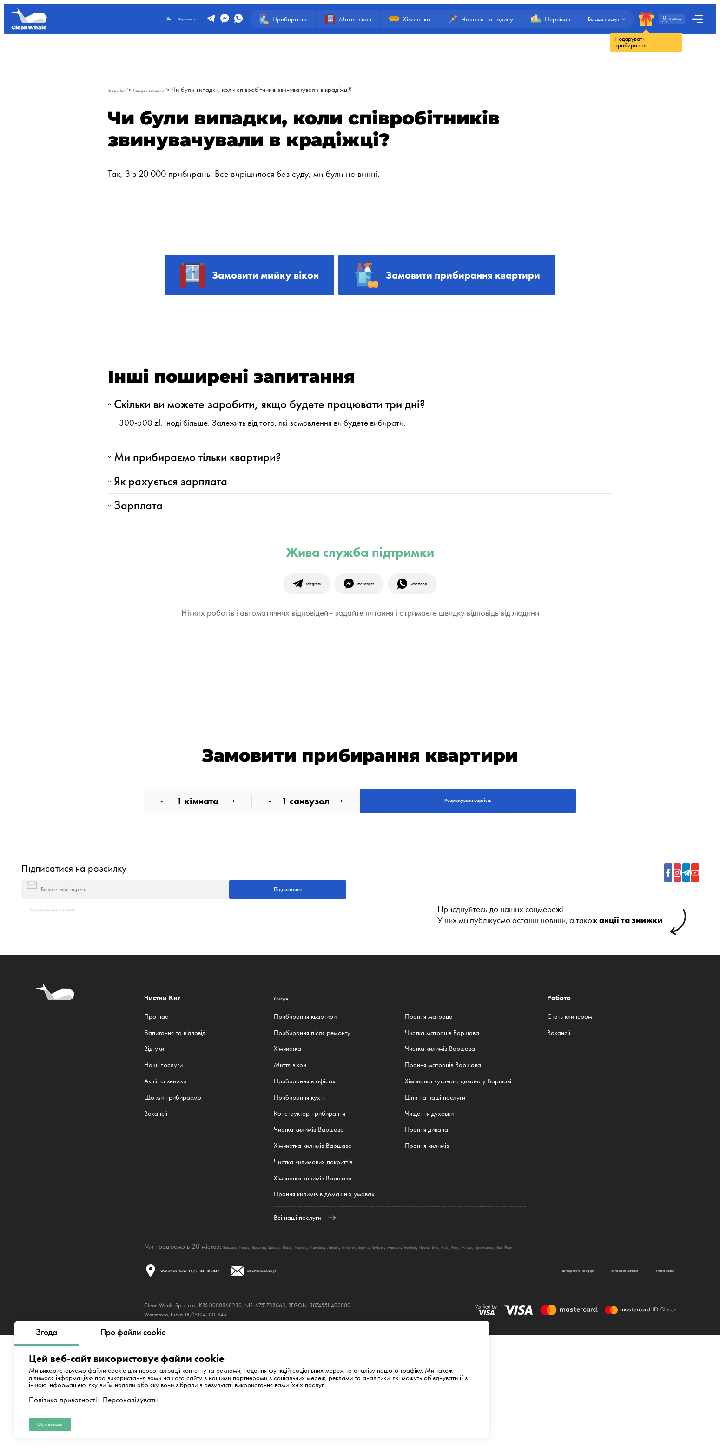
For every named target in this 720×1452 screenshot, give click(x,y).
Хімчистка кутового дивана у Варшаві (458, 1182)
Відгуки (154, 1150)
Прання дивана (426, 1230)
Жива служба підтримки (360, 606)
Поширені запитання (175, 89)
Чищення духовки (429, 1214)
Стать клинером (569, 1117)
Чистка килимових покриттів (313, 1262)
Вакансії (155, 1214)
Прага (563, 1347)
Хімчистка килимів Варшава (313, 1246)
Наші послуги (163, 1166)
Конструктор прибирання (309, 1214)
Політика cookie (645, 1383)
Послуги (287, 1098)
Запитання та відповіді (175, 1133)
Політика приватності (63, 1391)
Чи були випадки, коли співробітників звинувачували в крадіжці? (302, 89)
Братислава (661, 1347)
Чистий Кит (123, 89)
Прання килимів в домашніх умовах (324, 1295)
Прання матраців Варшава (443, 1166)
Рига (612, 1347)
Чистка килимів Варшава (309, 1230)
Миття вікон (290, 1166)
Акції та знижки (165, 1182)
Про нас (156, 1117)
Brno (581, 1347)
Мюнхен (512, 1347)
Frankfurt (539, 1347)
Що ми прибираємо (172, 1198)
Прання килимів (427, 1246)
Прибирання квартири (305, 1117)
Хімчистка (287, 1150)
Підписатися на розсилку (73, 952)
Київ (597, 1347)
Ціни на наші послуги (435, 1198)
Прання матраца (429, 1117)
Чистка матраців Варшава (442, 1133)
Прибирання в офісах (305, 1182)
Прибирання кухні (299, 1198)
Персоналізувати (130, 1391)
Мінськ (631, 1347)
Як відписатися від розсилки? (71, 1009)
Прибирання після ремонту (312, 1133)
